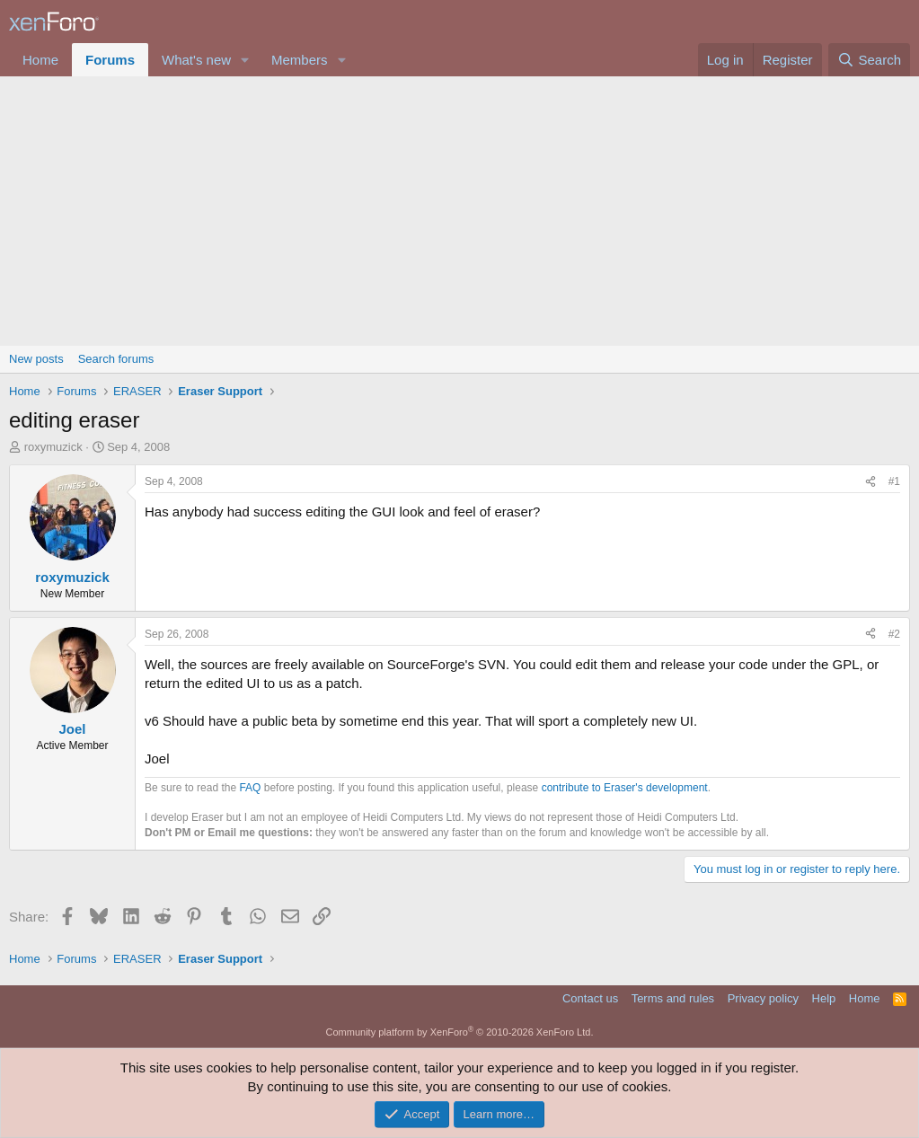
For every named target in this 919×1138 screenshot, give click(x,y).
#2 (894, 634)
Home (40, 59)
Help (824, 998)
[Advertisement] (459, 211)
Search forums (116, 359)
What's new (196, 59)
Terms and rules (673, 998)
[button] (245, 59)
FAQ (250, 787)
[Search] (869, 59)
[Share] (870, 482)
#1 (894, 481)
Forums (110, 59)
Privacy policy (763, 998)
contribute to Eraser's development (625, 787)
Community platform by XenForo (460, 1032)
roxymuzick (53, 447)
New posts (36, 359)
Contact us (590, 998)
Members (299, 59)
